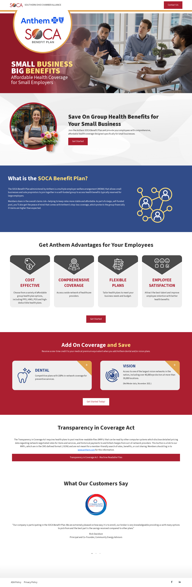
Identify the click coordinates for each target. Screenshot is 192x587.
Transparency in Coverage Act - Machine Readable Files (96, 457)
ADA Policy (16, 582)
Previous (10, 522)
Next (182, 522)
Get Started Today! (96, 401)
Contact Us (173, 5)
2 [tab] (96, 553)
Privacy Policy (30, 582)
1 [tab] (92, 553)
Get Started (78, 141)
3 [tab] (100, 553)
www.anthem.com (86, 450)
